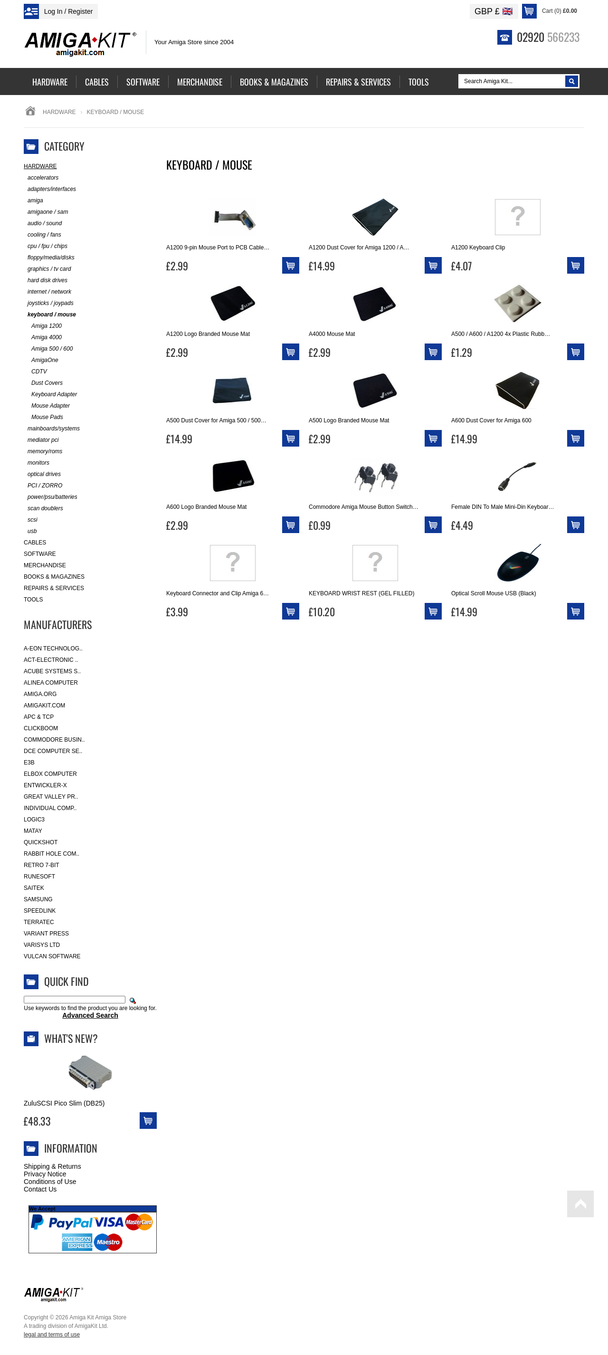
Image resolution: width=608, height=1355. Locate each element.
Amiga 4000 (43, 338)
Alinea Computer (51, 682)
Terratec (39, 922)
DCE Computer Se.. (53, 751)
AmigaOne (41, 360)
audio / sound (43, 223)
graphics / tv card (47, 269)
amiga (33, 201)
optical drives (42, 474)
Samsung (38, 899)
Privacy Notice (45, 1174)
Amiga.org (40, 694)
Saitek (34, 888)
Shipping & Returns (52, 1166)
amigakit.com (44, 705)
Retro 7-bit (41, 865)
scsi (31, 520)
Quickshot (40, 842)
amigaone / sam (46, 212)
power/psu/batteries (50, 497)
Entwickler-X (45, 785)
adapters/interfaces (50, 189)
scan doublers (43, 509)
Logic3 (34, 819)
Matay (33, 831)
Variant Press (46, 933)
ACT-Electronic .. (51, 660)
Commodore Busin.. (54, 739)
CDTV (35, 372)
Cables (35, 542)
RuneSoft (39, 876)
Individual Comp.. (50, 808)
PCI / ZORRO (43, 486)
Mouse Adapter (47, 406)
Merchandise (45, 565)
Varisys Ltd (42, 945)
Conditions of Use (50, 1181)
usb (30, 531)
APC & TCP (39, 717)
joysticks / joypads (49, 303)
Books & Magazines (54, 576)
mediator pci (41, 440)
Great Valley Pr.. (51, 796)
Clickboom (41, 728)
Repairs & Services (54, 588)
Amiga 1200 (43, 326)
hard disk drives (45, 281)
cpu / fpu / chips (45, 246)
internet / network (47, 292)
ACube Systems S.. (52, 671)
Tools (33, 599)
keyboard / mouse (50, 315)
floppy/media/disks (49, 258)
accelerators (41, 178)
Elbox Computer (50, 774)
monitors (36, 463)
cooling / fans (42, 235)
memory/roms (43, 452)
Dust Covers (43, 383)
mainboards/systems (52, 429)
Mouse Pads (43, 417)
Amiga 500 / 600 (48, 349)
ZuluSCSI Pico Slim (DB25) (64, 1103)
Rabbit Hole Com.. (51, 853)
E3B (29, 762)
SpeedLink (40, 910)
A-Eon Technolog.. (53, 648)
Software (40, 554)
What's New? (71, 1038)
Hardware (59, 112)
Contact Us (40, 1189)
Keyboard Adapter (50, 395)
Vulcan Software (52, 956)
